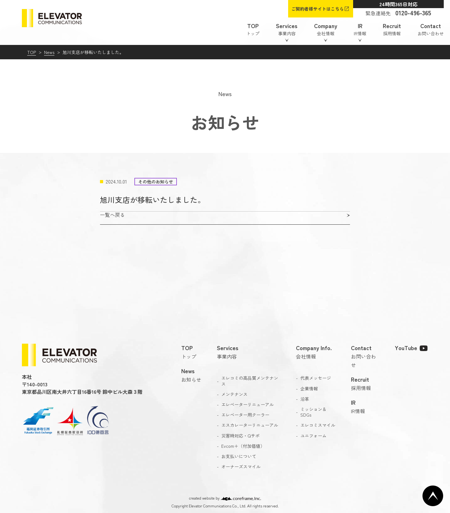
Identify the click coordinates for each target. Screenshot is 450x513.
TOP (31, 52)
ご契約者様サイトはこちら (317, 9)
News (49, 52)
